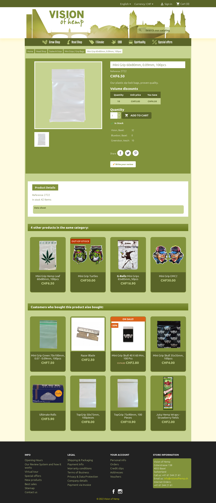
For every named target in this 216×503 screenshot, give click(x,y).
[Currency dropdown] (150, 4)
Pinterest (136, 153)
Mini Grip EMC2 (168, 276)
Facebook (114, 491)
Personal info (118, 460)
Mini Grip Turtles (88, 276)
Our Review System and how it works (43, 465)
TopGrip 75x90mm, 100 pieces (128, 416)
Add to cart (136, 115)
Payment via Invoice (79, 484)
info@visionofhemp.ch (176, 478)
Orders (114, 464)
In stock (36, 199)
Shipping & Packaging (80, 460)
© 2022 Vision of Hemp (108, 498)
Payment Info (76, 464)
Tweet (128, 153)
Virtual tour (31, 471)
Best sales (31, 484)
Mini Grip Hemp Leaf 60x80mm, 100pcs (48, 277)
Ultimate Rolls (47, 414)
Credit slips (117, 468)
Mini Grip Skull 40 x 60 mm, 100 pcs (128, 357)
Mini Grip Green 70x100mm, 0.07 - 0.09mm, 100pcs (48, 357)
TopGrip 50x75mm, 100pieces (87, 416)
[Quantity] (113, 115)
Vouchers (115, 476)
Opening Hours (34, 460)
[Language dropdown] (126, 4)
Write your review (123, 164)
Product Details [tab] (45, 187)
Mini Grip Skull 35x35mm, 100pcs (168, 357)
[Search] (161, 30)
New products (33, 479)
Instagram (120, 491)
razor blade (88, 355)
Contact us (31, 492)
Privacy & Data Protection (83, 476)
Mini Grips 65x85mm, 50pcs (128, 277)
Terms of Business (78, 472)
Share (120, 153)
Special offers (33, 475)
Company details (78, 480)
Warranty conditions (80, 468)
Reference (115, 71)
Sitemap (30, 488)
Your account (119, 454)
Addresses (116, 472)
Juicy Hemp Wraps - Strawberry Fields (168, 416)
